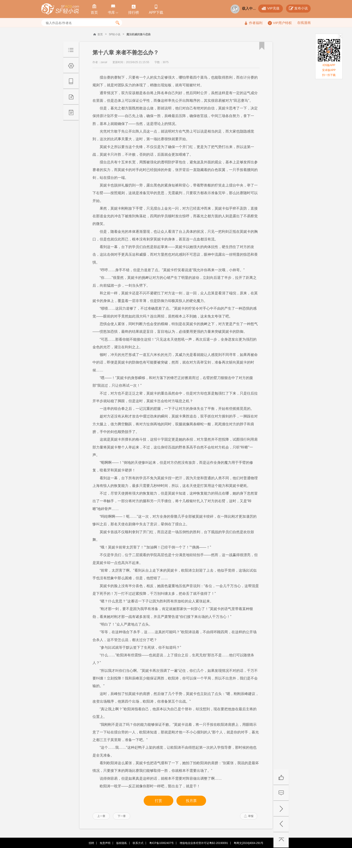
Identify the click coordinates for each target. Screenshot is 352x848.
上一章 (101, 816)
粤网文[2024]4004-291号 (248, 843)
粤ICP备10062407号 (161, 843)
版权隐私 (121, 843)
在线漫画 (304, 22)
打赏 (158, 801)
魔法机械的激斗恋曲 (138, 34)
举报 (248, 816)
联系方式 (138, 843)
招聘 (91, 843)
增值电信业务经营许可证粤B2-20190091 (204, 843)
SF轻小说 (114, 34)
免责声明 (105, 843)
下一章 (122, 816)
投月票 (191, 801)
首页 (100, 34)
